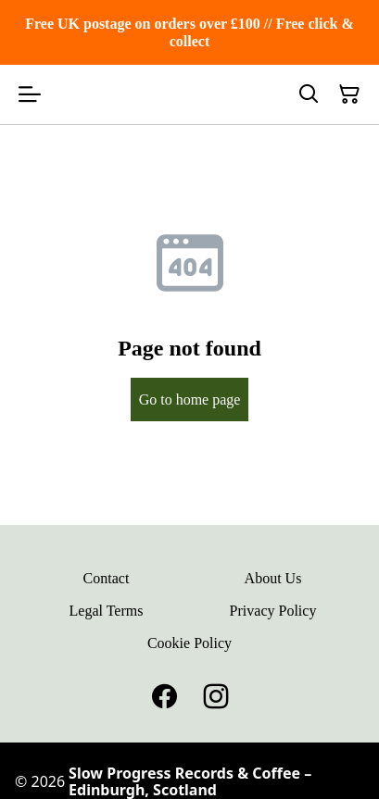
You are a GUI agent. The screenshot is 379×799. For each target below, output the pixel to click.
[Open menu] (29, 94)
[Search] (308, 94)
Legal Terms (106, 610)
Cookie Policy (189, 643)
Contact (106, 578)
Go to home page (190, 399)
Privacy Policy (273, 610)
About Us (273, 578)
